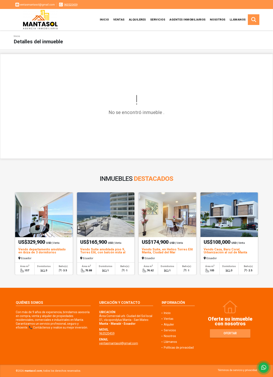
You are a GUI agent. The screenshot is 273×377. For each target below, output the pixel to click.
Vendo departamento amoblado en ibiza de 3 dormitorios (42, 250)
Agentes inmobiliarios (187, 19)
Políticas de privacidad (179, 347)
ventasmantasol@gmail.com (118, 343)
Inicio (104, 19)
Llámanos (238, 19)
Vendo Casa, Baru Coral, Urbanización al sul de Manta (225, 250)
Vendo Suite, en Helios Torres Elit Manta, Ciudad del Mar (167, 250)
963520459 (70, 4)
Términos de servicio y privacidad (237, 370)
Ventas (119, 19)
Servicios (157, 19)
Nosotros (217, 19)
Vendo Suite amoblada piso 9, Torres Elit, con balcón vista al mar (102, 252)
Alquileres (137, 19)
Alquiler (169, 324)
